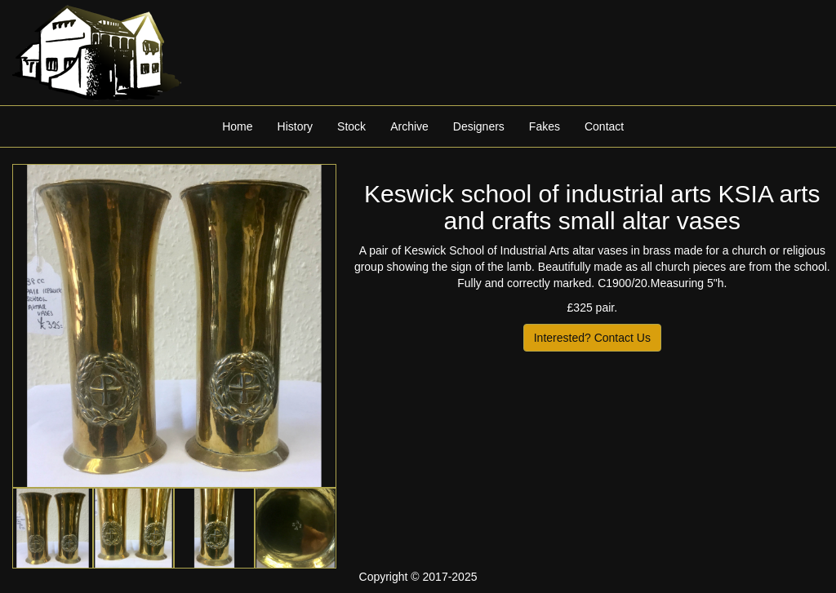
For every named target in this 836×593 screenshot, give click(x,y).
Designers (479, 126)
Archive (409, 126)
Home (237, 126)
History (296, 126)
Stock (351, 126)
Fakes (544, 126)
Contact (604, 126)
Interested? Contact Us (592, 337)
